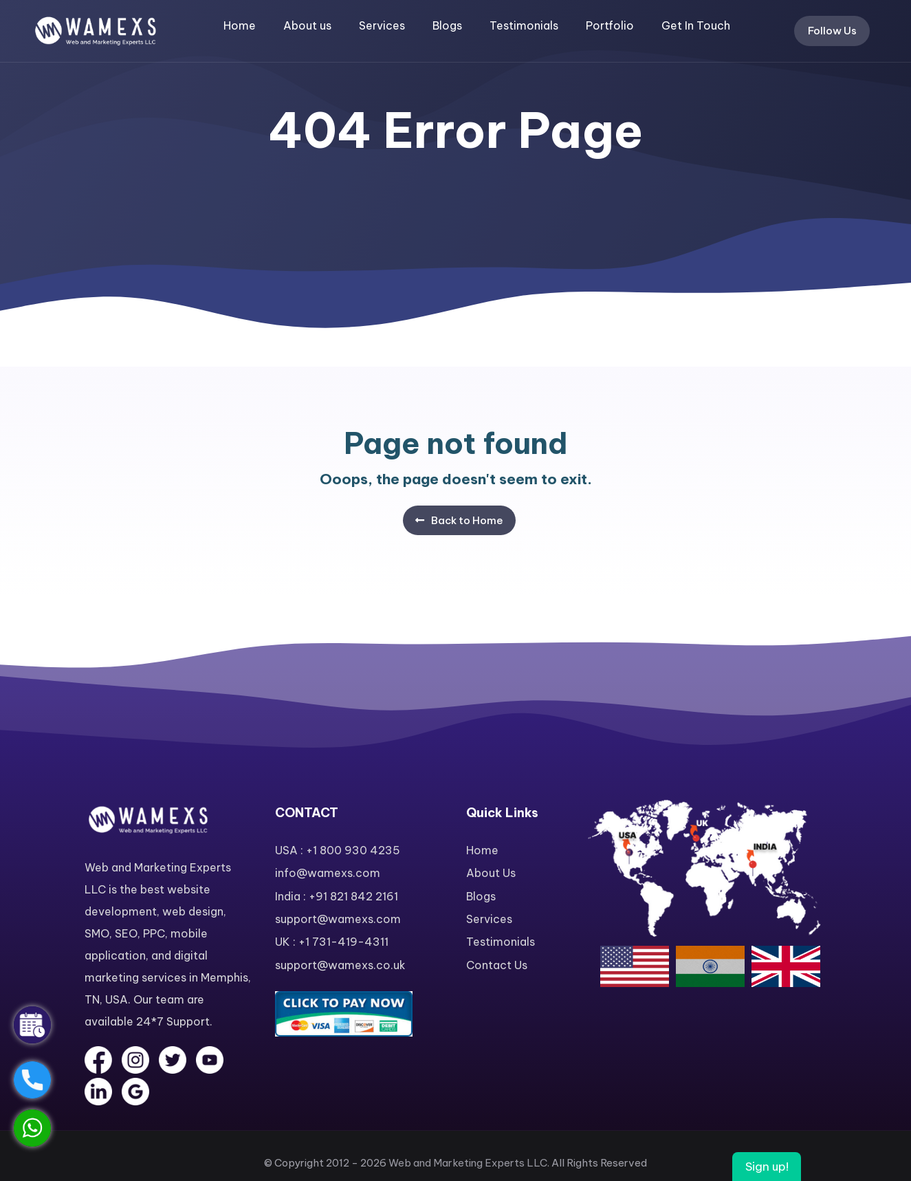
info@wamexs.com (327, 873)
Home (239, 25)
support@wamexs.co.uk (340, 965)
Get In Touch (695, 25)
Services (382, 25)
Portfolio (610, 25)
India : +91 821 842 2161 (336, 896)
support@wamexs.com (338, 919)
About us (307, 25)
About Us (491, 873)
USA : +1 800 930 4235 (337, 850)
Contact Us (496, 965)
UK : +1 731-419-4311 (331, 942)
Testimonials (524, 25)
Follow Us (832, 30)
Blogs (447, 25)
